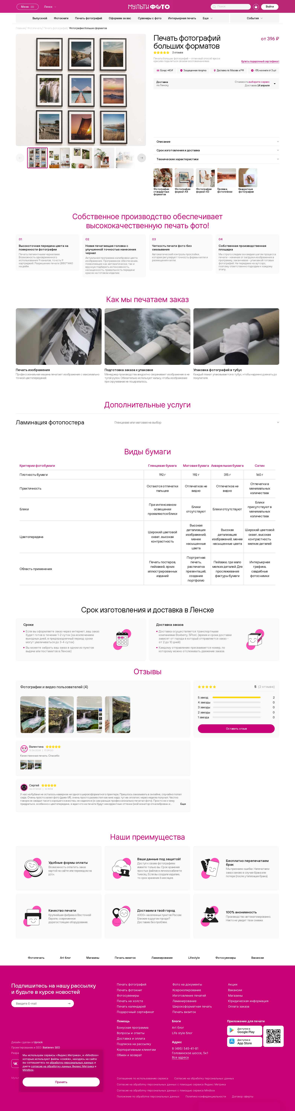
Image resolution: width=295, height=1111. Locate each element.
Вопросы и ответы (130, 1033)
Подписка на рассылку (134, 1044)
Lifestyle (194, 957)
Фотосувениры (225, 957)
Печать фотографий (88, 18)
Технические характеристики (218, 159)
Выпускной (40, 18)
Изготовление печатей (189, 995)
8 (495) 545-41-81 (185, 1048)
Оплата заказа (238, 1006)
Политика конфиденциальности (206, 1096)
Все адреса (180, 1057)
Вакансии (257, 957)
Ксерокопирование (187, 990)
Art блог (65, 957)
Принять (61, 1082)
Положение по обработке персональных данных (148, 1096)
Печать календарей (131, 1006)
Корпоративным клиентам (136, 1049)
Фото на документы (187, 984)
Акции (232, 984)
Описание (218, 141)
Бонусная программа (132, 1027)
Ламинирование (162, 957)
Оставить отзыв (236, 728)
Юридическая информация (248, 1001)
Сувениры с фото (149, 18)
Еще (183, 804)
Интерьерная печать (182, 18)
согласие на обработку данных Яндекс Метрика (62, 1066)
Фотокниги (61, 18)
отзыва (177, 52)
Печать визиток (125, 957)
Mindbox (28, 1069)
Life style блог (182, 1033)
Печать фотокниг (129, 990)
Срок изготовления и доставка (218, 150)
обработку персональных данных (72, 1062)
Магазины (92, 957)
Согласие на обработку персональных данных (204, 1078)
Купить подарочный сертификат (260, 61)
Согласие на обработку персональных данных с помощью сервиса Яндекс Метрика (171, 1084)
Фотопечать (36, 957)
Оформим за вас (120, 18)
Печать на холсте (130, 1001)
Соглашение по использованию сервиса (142, 1078)
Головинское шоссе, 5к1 (190, 1053)
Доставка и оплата (131, 1038)
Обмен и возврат (129, 1055)
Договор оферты (242, 1096)
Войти (270, 6)
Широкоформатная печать (192, 1006)
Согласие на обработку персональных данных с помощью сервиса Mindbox (166, 1090)
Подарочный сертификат (135, 1012)
